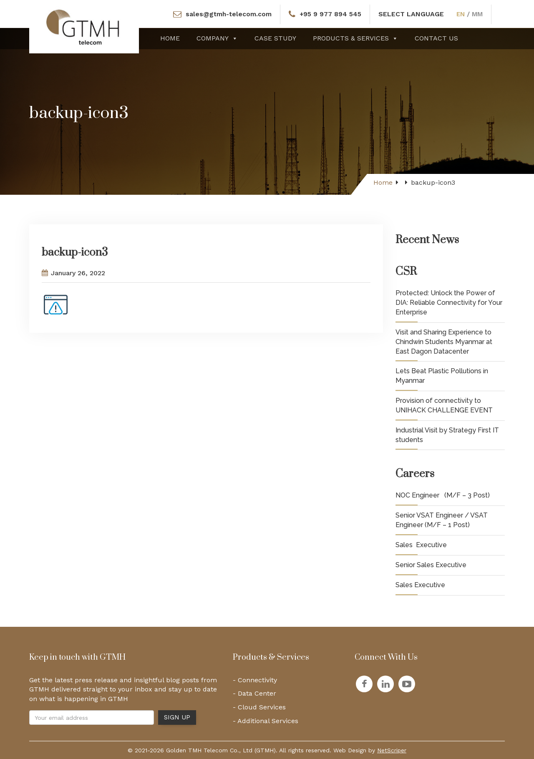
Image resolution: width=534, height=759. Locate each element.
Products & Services (355, 38)
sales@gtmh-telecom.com (227, 14)
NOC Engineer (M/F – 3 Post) (442, 495)
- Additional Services (265, 721)
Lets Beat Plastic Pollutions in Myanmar (441, 376)
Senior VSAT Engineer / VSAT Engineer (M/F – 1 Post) (441, 520)
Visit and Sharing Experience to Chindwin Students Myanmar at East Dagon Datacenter (443, 341)
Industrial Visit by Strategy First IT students (447, 435)
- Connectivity (255, 680)
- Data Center (254, 693)
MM (479, 14)
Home (170, 38)
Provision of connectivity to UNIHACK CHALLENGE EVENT (444, 405)
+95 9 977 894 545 (331, 14)
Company (217, 38)
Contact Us (436, 38)
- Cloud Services (259, 707)
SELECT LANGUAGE (412, 14)
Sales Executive (421, 545)
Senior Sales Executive (430, 565)
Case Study (275, 38)
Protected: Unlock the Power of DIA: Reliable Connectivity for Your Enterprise (448, 302)
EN (462, 14)
